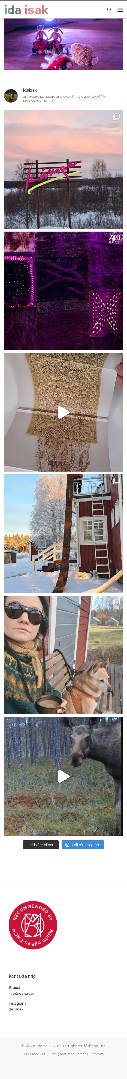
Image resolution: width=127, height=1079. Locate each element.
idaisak (43, 1046)
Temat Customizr (90, 1054)
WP (43, 1054)
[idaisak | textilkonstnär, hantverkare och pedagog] (26, 9)
